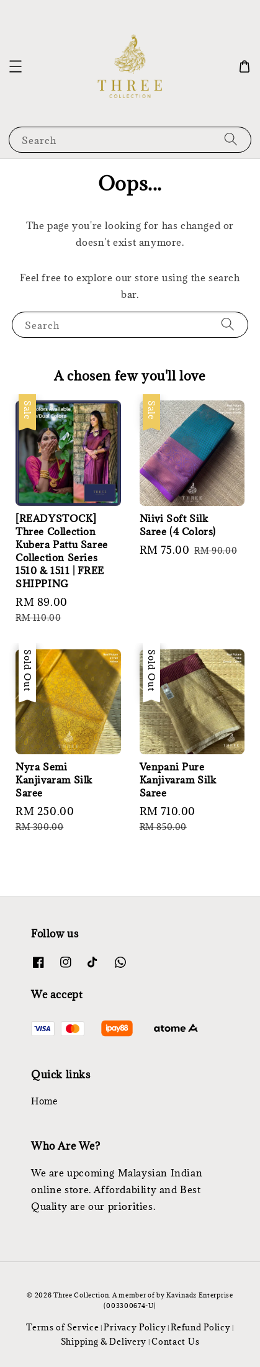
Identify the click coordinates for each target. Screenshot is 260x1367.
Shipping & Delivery (103, 1341)
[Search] (231, 139)
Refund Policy (200, 1327)
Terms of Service (62, 1327)
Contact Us (175, 1341)
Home (44, 1101)
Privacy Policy (135, 1327)
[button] (15, 66)
